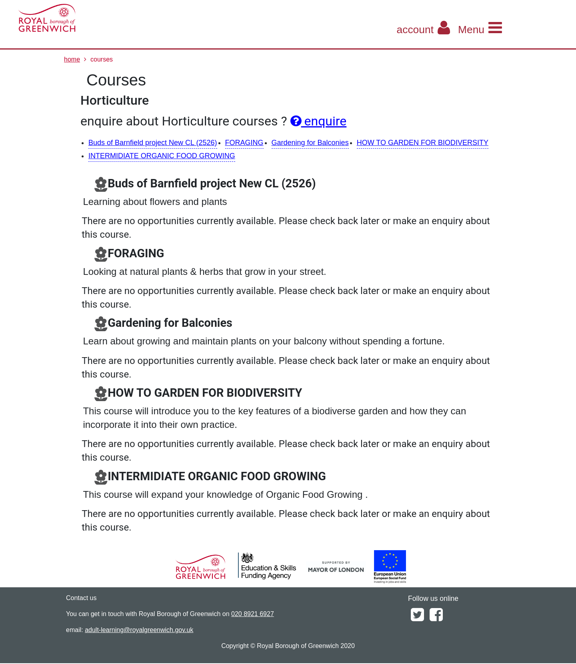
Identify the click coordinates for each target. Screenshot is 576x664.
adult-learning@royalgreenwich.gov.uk (139, 629)
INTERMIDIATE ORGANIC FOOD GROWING (161, 156)
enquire (318, 121)
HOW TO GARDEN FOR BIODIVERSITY (422, 143)
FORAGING (244, 143)
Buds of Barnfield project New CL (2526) (152, 143)
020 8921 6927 (252, 613)
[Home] (82, 18)
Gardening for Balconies (310, 143)
